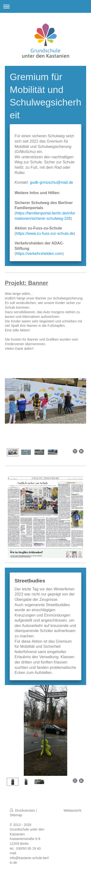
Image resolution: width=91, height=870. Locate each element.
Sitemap (16, 815)
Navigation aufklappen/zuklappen (45, 6)
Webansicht (72, 810)
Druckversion (23, 810)
